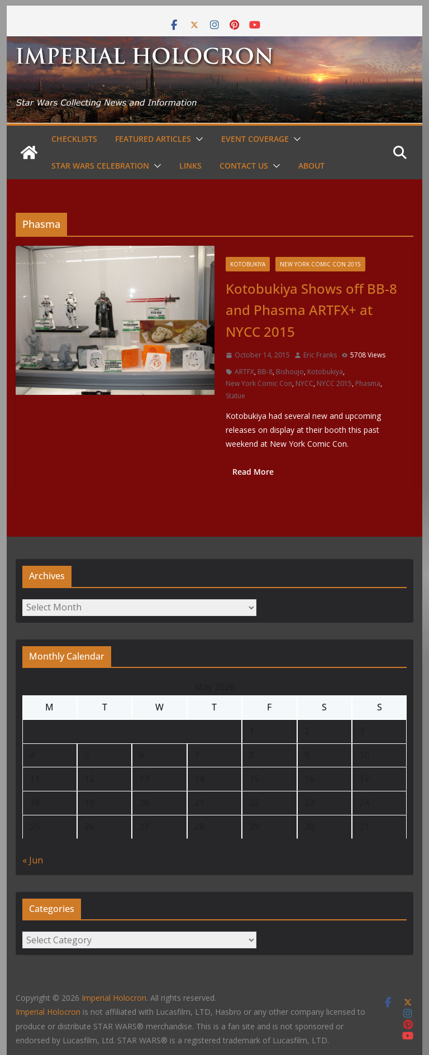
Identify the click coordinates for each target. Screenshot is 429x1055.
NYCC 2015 (334, 383)
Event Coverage (255, 138)
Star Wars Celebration (100, 165)
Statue (235, 395)
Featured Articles (153, 138)
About (311, 165)
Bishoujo (290, 371)
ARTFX (244, 371)
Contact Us (244, 165)
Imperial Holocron (48, 1011)
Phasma (367, 383)
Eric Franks (320, 355)
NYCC (304, 383)
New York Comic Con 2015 (320, 264)
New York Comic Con (259, 383)
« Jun (32, 860)
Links (190, 165)
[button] (197, 139)
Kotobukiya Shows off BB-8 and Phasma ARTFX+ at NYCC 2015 (311, 310)
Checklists (74, 138)
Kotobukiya (247, 264)
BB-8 (265, 371)
